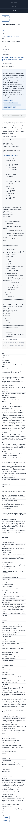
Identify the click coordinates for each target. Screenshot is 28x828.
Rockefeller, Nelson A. (8, 61)
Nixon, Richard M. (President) (9, 57)
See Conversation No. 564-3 (10, 155)
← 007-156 (5, 16)
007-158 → (5, 20)
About (14, 10)
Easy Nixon (14, 2)
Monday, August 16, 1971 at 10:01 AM (11, 36)
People (14, 6)
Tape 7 (3, 30)
